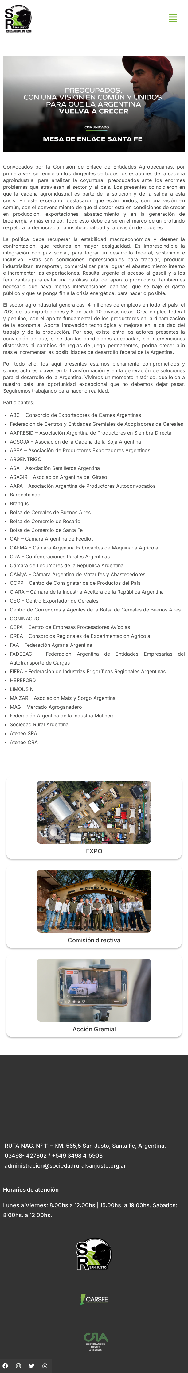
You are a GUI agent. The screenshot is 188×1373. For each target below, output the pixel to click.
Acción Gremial (94, 1029)
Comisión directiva (94, 940)
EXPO (94, 851)
